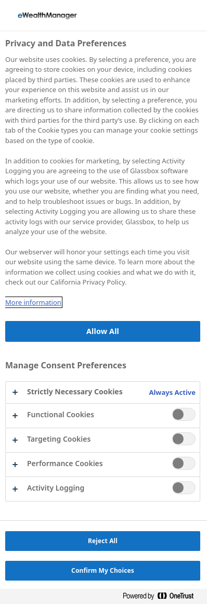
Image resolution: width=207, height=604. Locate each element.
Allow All (102, 331)
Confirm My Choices (102, 570)
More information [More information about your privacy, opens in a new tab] (33, 302)
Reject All (103, 540)
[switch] (184, 414)
